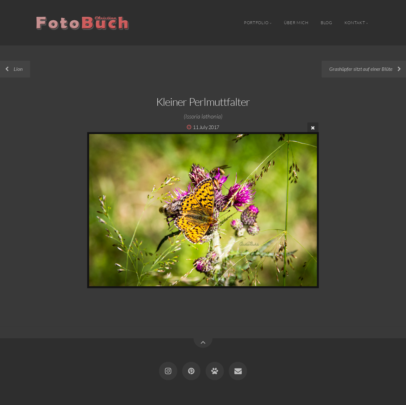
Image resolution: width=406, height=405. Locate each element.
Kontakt (354, 22)
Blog (326, 22)
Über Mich (296, 22)
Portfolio (256, 22)
